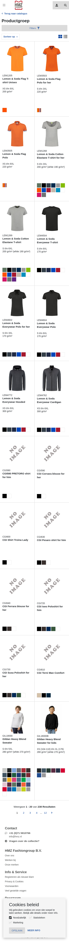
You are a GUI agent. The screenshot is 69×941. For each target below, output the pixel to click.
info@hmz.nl (15, 836)
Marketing (18, 922)
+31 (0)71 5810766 (19, 833)
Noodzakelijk (19, 917)
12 (45, 812)
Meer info (33, 930)
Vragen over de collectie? (24, 841)
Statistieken (39, 917)
